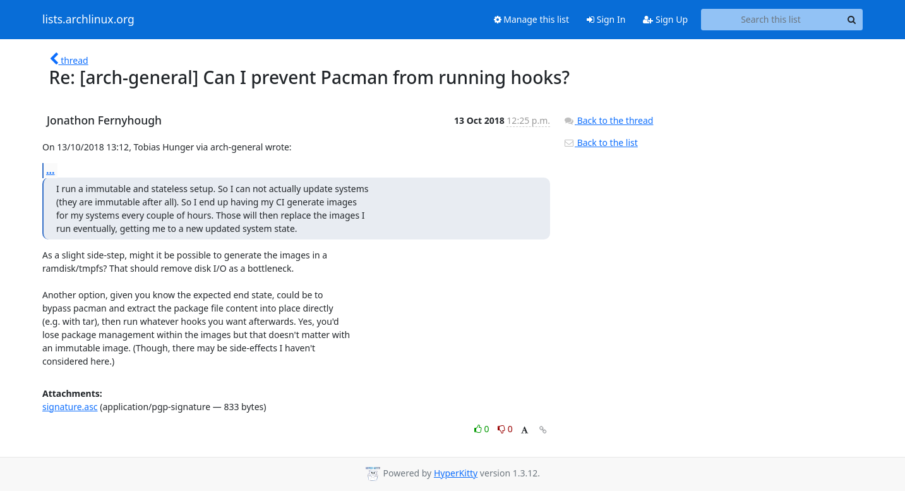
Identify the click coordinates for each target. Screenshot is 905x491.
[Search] (851, 19)
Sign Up (665, 19)
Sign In (606, 19)
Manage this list (532, 19)
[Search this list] (771, 19)
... (50, 170)
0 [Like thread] (482, 429)
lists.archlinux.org (88, 19)
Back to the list (600, 142)
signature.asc (70, 407)
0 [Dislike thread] (505, 429)
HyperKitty (455, 473)
